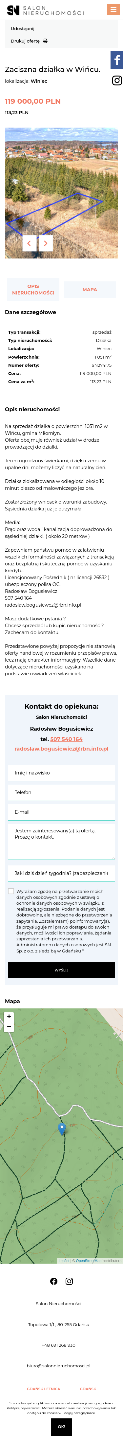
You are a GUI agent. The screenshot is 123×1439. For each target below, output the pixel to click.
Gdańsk (88, 1389)
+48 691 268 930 (58, 1345)
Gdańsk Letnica (43, 1389)
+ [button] (9, 1017)
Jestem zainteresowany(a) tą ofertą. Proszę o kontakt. (61, 842)
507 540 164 (66, 739)
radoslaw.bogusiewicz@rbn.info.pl (61, 749)
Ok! (61, 1426)
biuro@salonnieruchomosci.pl (58, 1365)
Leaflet (64, 1261)
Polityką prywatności (23, 1408)
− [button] (9, 1027)
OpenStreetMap (89, 1261)
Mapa (90, 290)
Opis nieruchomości (33, 289)
